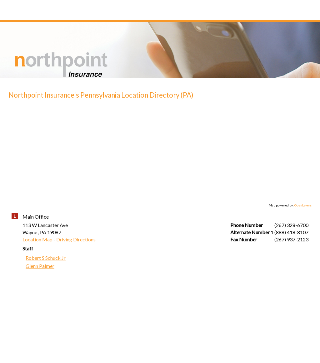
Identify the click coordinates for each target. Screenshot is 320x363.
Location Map (37, 239)
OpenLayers (303, 205)
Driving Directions (76, 239)
